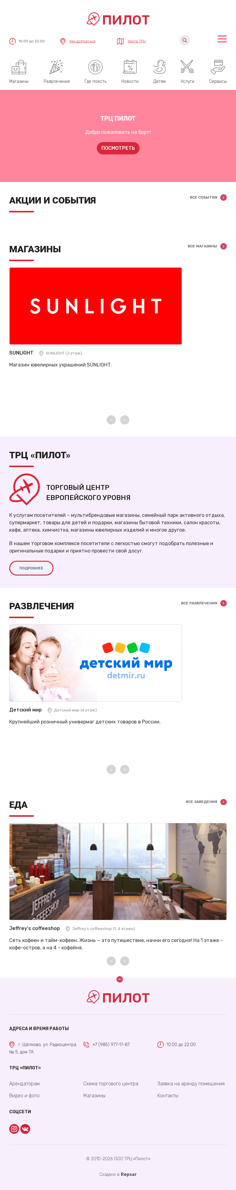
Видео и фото (24, 1096)
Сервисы (218, 81)
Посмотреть (118, 148)
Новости (130, 81)
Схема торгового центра (110, 1084)
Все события (203, 197)
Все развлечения (199, 603)
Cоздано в (118, 1174)
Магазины (19, 81)
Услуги (187, 81)
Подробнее (31, 568)
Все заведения (201, 802)
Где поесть (95, 81)
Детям (159, 81)
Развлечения (57, 81)
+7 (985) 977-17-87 (111, 1044)
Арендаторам (24, 1084)
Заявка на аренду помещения (191, 1084)
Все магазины (202, 246)
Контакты (167, 1096)
